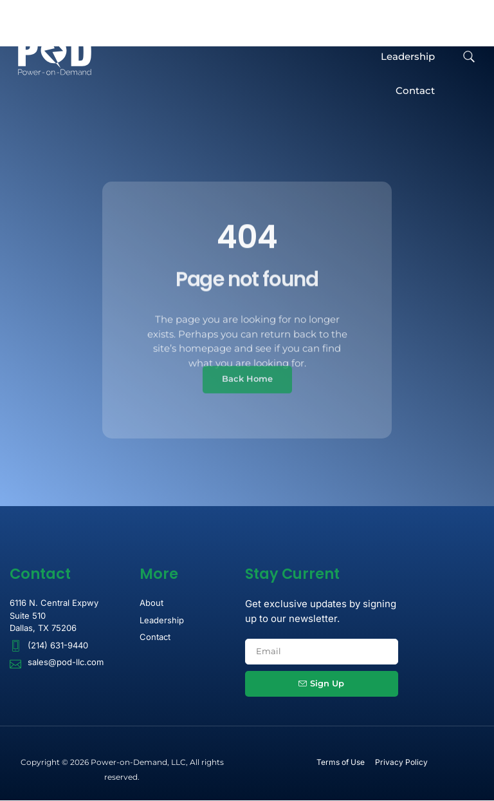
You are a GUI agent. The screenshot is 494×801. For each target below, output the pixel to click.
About (420, 23)
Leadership (408, 57)
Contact (415, 90)
